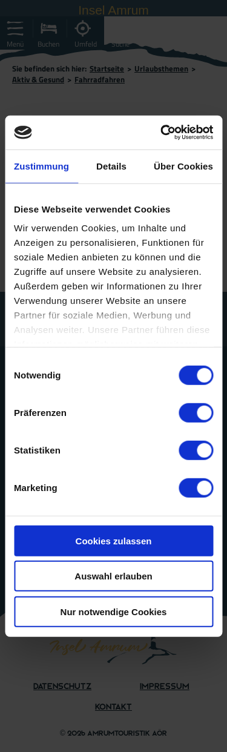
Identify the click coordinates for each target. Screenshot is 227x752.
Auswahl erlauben (113, 576)
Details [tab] (111, 165)
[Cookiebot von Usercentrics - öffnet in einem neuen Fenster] (161, 132)
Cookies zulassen (114, 540)
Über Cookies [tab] (183, 165)
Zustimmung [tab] (41, 165)
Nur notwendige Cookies (114, 611)
